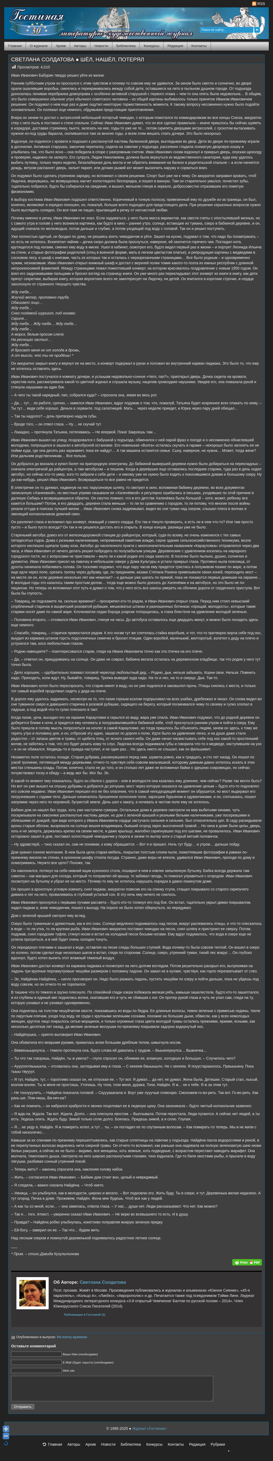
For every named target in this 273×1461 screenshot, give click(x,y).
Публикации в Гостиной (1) (84, 1314)
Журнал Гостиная (29, 22)
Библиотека (126, 46)
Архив (61, 46)
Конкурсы (151, 46)
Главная (15, 46)
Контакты (199, 46)
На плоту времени (72, 1337)
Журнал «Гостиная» (149, 1433)
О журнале (39, 46)
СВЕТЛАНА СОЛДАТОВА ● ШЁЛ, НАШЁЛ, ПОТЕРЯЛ (77, 59)
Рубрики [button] (220, 1450)
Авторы (80, 46)
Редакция (175, 46)
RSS (258, 4)
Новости (101, 46)
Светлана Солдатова (103, 1282)
